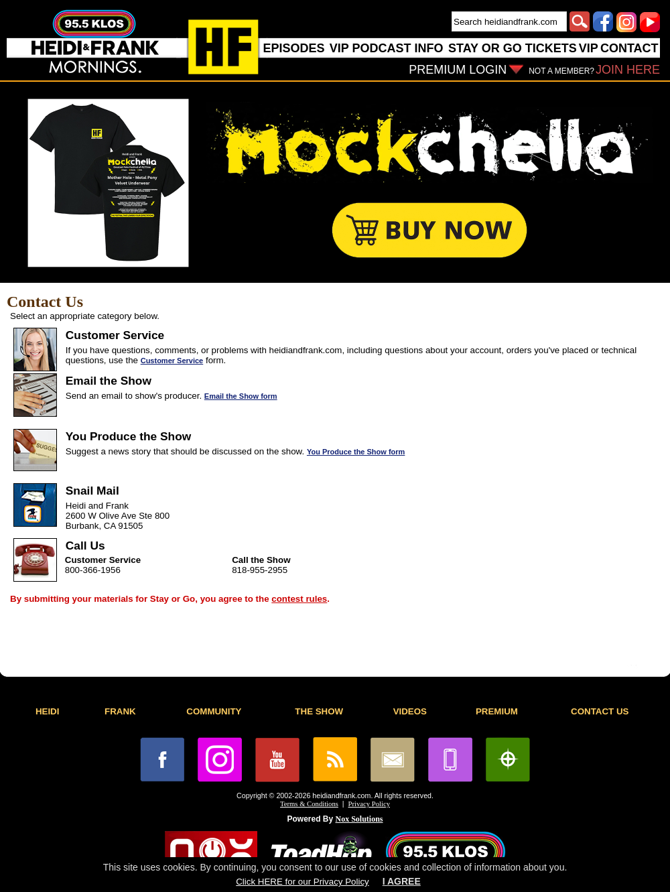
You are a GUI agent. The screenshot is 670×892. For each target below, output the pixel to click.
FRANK (120, 711)
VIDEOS (410, 711)
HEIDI (48, 711)
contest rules (299, 599)
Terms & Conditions (309, 804)
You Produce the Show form (356, 452)
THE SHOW (319, 711)
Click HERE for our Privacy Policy (302, 882)
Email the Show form (240, 396)
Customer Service (172, 361)
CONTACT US (599, 711)
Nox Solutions (359, 819)
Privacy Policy (369, 804)
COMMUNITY (213, 711)
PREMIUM (497, 711)
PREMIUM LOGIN (458, 70)
